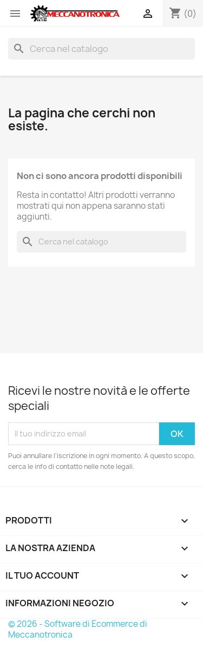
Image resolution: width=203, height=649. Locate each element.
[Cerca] (101, 48)
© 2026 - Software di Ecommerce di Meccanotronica (77, 629)
